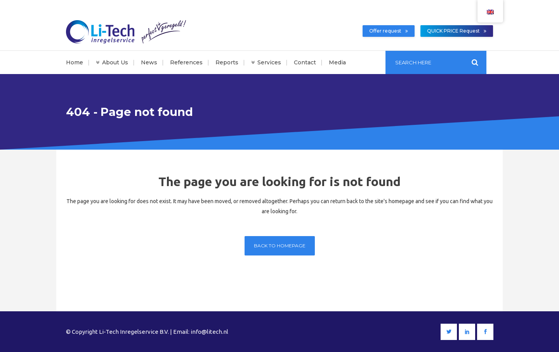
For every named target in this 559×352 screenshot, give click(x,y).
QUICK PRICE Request (456, 31)
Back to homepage (280, 245)
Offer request (388, 31)
